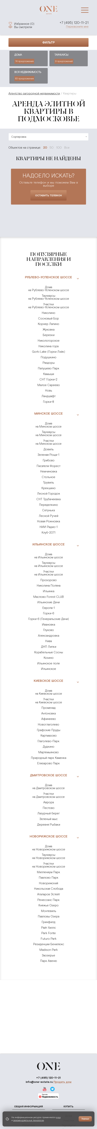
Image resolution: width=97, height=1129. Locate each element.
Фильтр (48, 42)
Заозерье (48, 955)
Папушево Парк (48, 368)
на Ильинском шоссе (48, 555)
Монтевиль (48, 911)
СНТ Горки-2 (48, 379)
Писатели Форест (48, 466)
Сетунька (48, 510)
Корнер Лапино (48, 324)
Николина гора (48, 346)
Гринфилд (48, 922)
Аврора (48, 802)
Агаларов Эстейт (48, 894)
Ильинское (48, 669)
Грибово (48, 460)
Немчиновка (48, 471)
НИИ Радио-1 (49, 527)
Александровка (48, 635)
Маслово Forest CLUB (48, 597)
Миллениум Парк (48, 872)
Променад (48, 708)
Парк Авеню (48, 961)
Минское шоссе (48, 413)
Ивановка (48, 624)
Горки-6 (48, 613)
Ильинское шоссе (48, 544)
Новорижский (48, 883)
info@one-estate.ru (39, 1081)
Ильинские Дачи (48, 602)
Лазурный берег (48, 813)
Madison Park (48, 950)
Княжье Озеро (48, 905)
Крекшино (48, 488)
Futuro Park (49, 938)
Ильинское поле (48, 663)
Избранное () (24, 23)
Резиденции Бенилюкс (48, 944)
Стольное (48, 477)
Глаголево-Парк (48, 741)
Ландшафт (48, 396)
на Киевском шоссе (48, 692)
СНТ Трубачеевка (48, 499)
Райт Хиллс (48, 927)
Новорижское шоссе (48, 836)
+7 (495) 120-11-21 (74, 23)
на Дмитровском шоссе (48, 786)
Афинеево (48, 719)
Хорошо (85, 1118)
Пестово (48, 808)
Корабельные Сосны (48, 652)
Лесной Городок (48, 493)
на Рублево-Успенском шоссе (48, 288)
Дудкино (48, 746)
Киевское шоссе (48, 680)
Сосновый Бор (48, 318)
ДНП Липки (48, 646)
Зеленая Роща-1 (48, 455)
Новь (48, 390)
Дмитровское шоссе (48, 775)
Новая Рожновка (48, 521)
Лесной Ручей (48, 516)
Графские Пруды (48, 730)
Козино (49, 658)
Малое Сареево (48, 385)
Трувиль (48, 482)
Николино (48, 313)
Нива (48, 641)
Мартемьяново (48, 752)
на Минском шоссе (48, 425)
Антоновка (48, 713)
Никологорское (48, 340)
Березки (48, 335)
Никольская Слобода (48, 888)
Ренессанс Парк (48, 900)
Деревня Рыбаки (48, 824)
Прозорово (48, 580)
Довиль (48, 449)
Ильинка (48, 591)
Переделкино (48, 505)
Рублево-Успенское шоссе (48, 277)
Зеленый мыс (49, 819)
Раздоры (49, 363)
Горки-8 (48, 402)
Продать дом (62, 1082)
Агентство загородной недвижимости (34, 93)
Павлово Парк (48, 877)
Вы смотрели (23, 27)
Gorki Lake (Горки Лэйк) (48, 351)
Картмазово (48, 735)
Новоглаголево (48, 724)
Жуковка (48, 329)
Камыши (48, 374)
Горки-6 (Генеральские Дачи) (48, 619)
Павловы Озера (48, 916)
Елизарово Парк (48, 763)
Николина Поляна (48, 585)
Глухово (48, 630)
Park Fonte (48, 933)
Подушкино (48, 357)
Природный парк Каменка (48, 758)
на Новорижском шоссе (48, 847)
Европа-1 (48, 608)
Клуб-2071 (48, 532)
